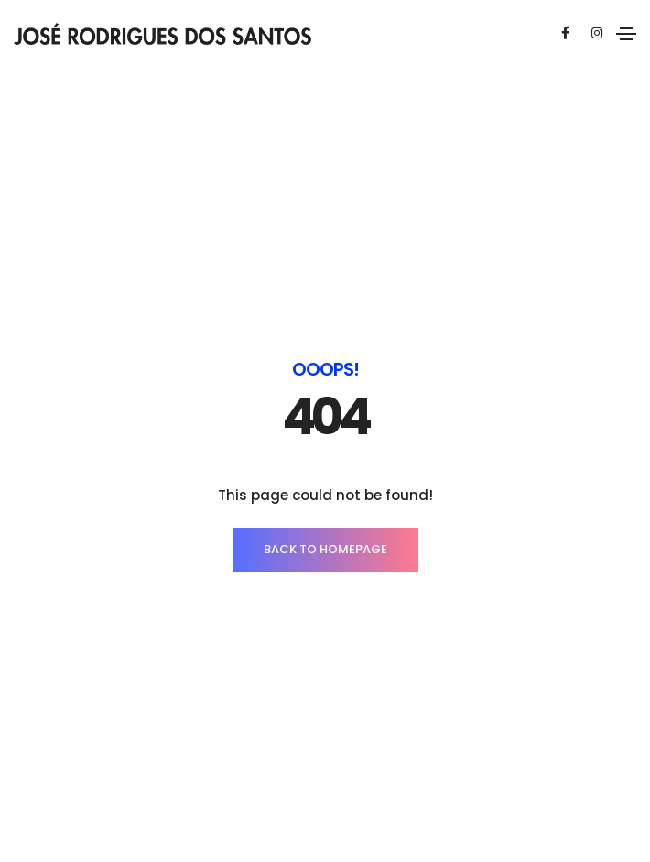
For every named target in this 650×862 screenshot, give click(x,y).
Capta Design (550, 773)
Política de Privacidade (355, 773)
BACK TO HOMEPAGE (325, 448)
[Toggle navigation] (626, 33)
